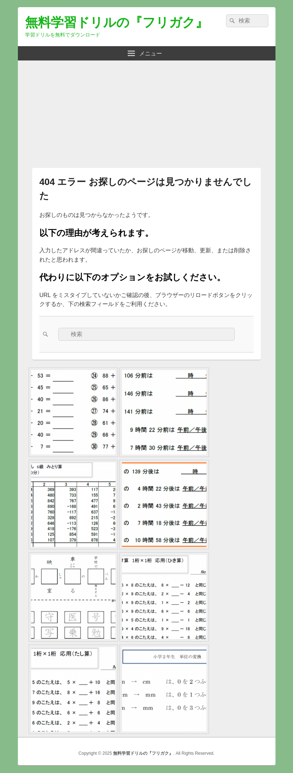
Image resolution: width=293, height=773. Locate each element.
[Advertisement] (146, 110)
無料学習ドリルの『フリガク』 (116, 22)
